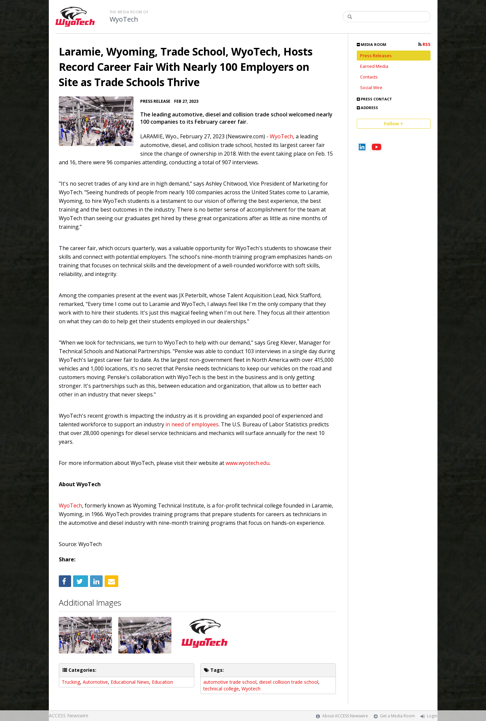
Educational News (130, 682)
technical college (221, 688)
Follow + (393, 123)
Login (432, 716)
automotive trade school (229, 682)
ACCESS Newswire (68, 715)
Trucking (71, 682)
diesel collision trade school (288, 682)
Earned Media (374, 66)
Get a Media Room (397, 716)
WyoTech (124, 19)
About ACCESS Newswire (345, 716)
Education (162, 682)
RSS (424, 44)
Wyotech (251, 688)
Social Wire (371, 87)
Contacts (369, 77)
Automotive (95, 682)
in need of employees (192, 424)
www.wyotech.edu (246, 463)
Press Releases (376, 56)
